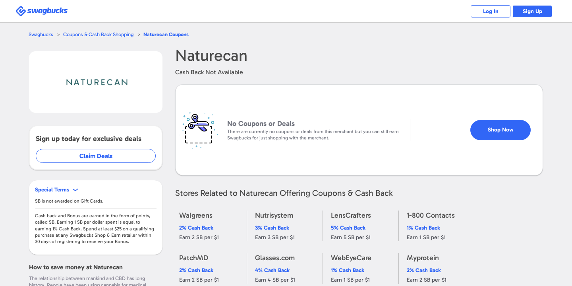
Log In (491, 11)
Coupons (166, 34)
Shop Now (501, 129)
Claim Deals (95, 156)
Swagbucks (41, 34)
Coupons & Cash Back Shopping (98, 34)
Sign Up (532, 11)
